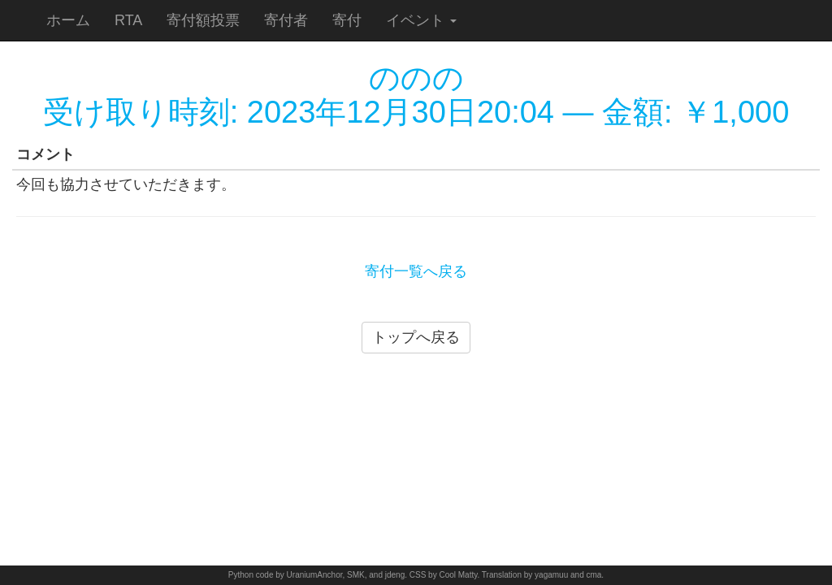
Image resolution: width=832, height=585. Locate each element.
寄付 (347, 20)
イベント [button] (421, 20)
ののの (416, 78)
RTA (128, 20)
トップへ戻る (416, 337)
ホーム (68, 20)
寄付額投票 (203, 20)
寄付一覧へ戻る (416, 271)
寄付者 (286, 20)
